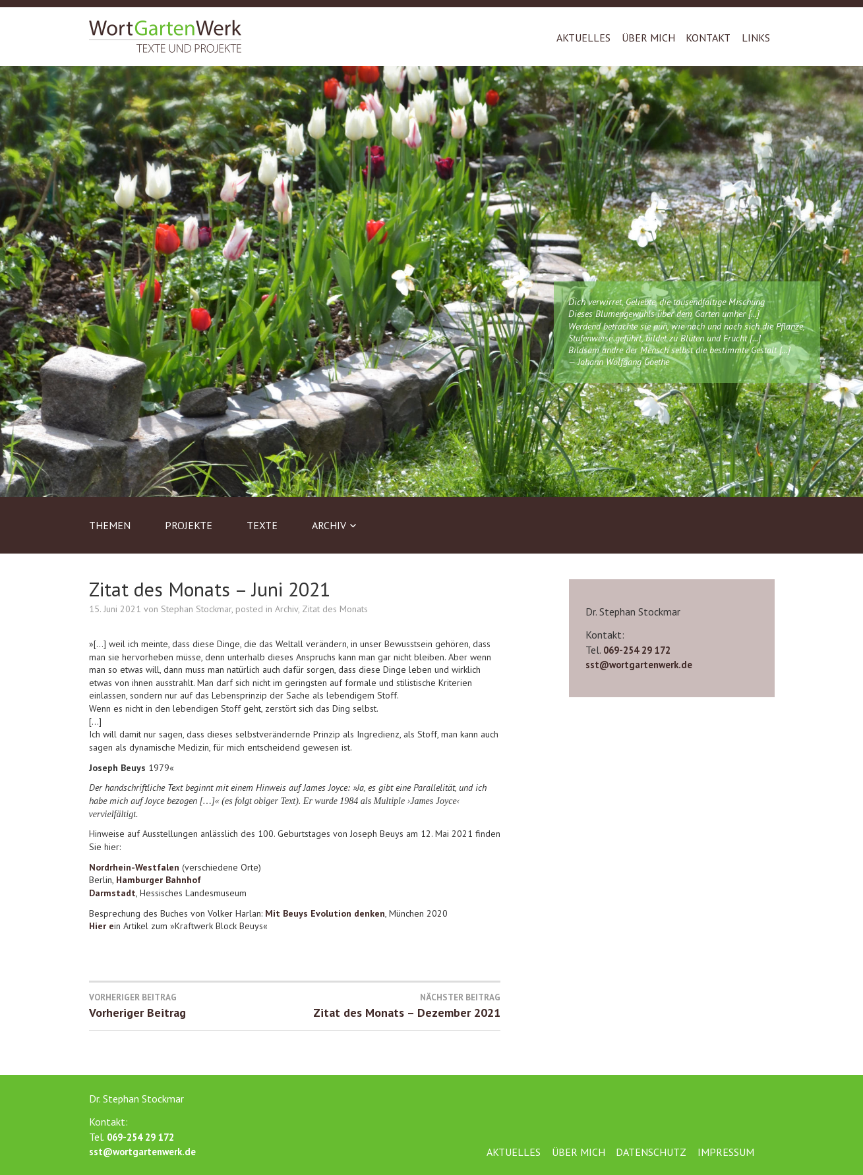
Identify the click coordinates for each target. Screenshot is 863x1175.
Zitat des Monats (335, 609)
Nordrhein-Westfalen (135, 867)
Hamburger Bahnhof (158, 880)
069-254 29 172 (636, 650)
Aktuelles (583, 37)
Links (756, 37)
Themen (110, 525)
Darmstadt (112, 893)
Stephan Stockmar (196, 609)
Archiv (329, 525)
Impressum (726, 1152)
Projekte (188, 525)
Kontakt (708, 37)
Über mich (648, 37)
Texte (262, 525)
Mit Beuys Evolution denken (325, 913)
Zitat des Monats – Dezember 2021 (397, 1005)
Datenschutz (651, 1152)
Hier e (101, 926)
